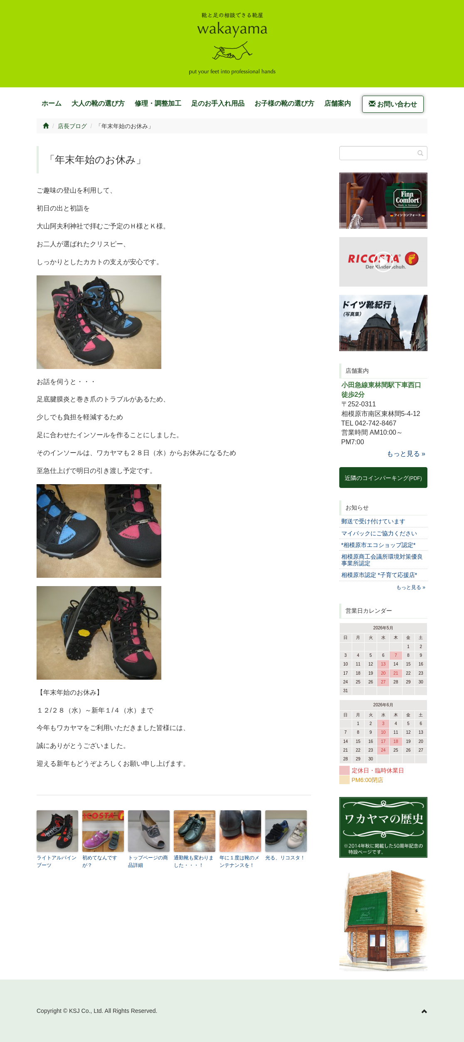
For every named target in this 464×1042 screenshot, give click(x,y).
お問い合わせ (393, 104)
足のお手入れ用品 (217, 103)
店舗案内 (337, 103)
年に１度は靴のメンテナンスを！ (239, 861)
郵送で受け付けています (373, 521)
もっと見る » (406, 453)
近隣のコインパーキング (383, 478)
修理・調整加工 (158, 103)
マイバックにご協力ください (379, 533)
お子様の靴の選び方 (284, 103)
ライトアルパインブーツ (57, 861)
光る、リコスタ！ (285, 858)
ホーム (52, 103)
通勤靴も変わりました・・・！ (194, 861)
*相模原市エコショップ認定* (378, 545)
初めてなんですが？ (99, 861)
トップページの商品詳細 (148, 861)
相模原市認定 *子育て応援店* (379, 575)
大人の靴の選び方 (98, 103)
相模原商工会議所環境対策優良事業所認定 (382, 559)
